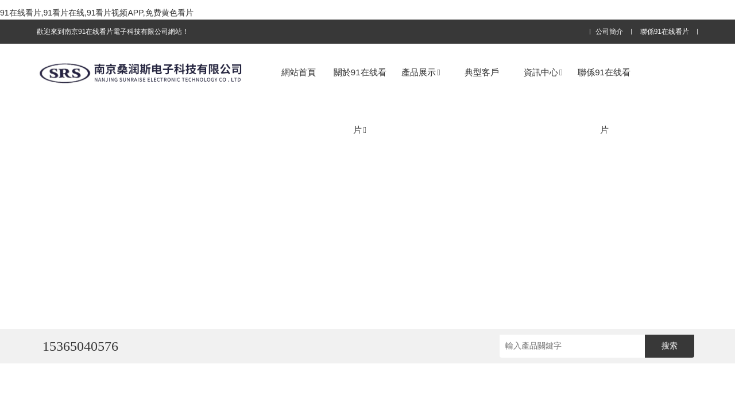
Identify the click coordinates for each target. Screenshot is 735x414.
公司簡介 (609, 32)
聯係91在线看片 (664, 32)
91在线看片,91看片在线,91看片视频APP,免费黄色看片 (97, 12)
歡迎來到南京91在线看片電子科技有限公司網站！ (113, 32)
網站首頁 (298, 72)
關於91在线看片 (360, 101)
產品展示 (420, 72)
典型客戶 (482, 72)
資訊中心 (543, 72)
